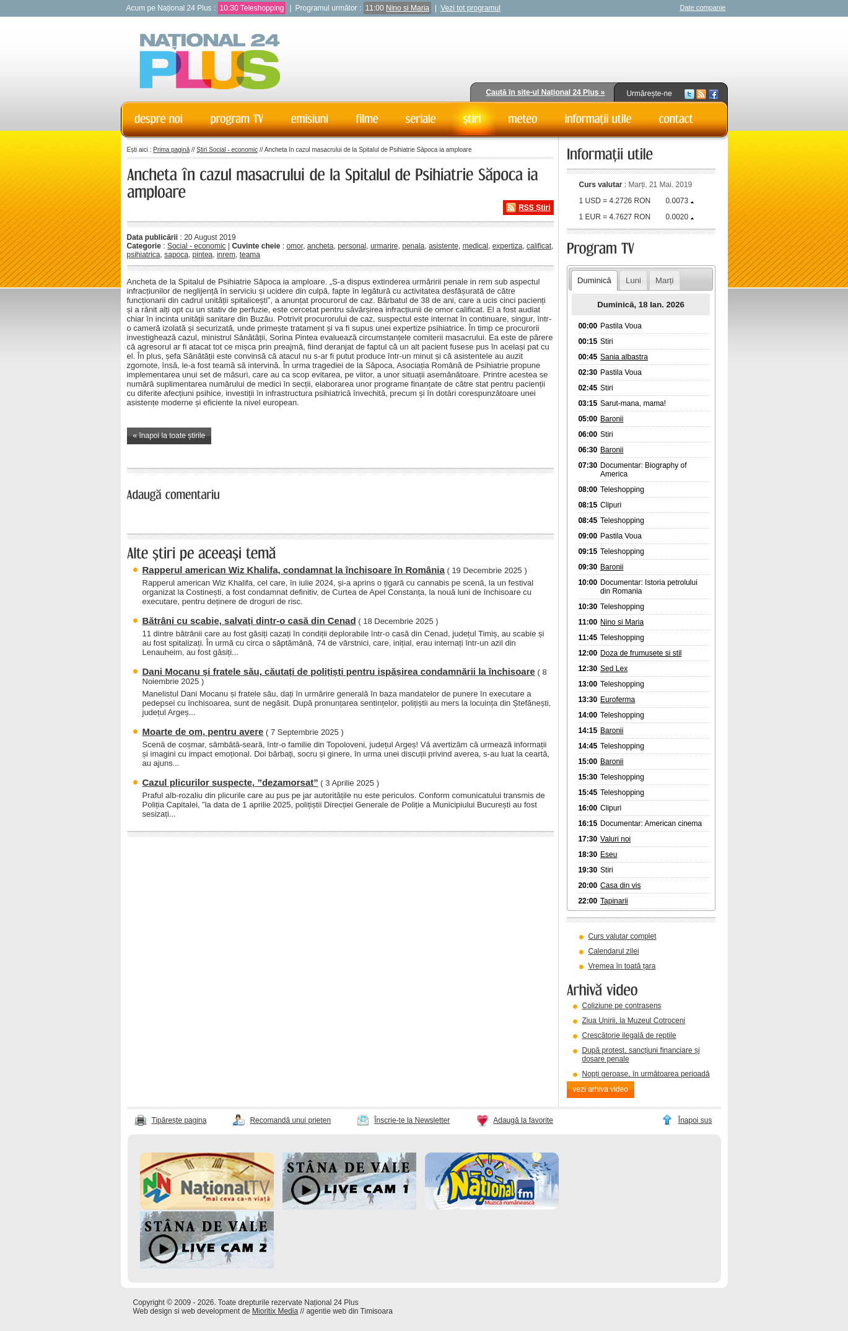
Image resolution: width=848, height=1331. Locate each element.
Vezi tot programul (470, 8)
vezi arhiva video (600, 1089)
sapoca (176, 254)
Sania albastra (624, 357)
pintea (203, 254)
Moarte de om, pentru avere (203, 731)
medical (475, 246)
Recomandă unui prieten (290, 1120)
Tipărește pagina (179, 1120)
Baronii (611, 419)
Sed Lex (613, 668)
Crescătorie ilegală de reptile (629, 1035)
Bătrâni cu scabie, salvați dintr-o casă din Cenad (249, 620)
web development (210, 1311)
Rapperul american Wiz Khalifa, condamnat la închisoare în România (293, 569)
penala (413, 246)
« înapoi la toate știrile (169, 435)
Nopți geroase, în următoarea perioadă (646, 1074)
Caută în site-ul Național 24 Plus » (545, 92)
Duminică (594, 280)
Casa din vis (620, 885)
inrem (226, 254)
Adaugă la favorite (523, 1120)
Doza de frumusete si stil (640, 653)
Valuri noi (615, 839)
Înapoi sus (695, 1120)
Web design (152, 1311)
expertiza (507, 246)
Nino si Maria (407, 8)
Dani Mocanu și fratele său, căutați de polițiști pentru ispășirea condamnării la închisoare (338, 671)
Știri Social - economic (227, 149)
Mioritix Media (275, 1311)
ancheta (320, 246)
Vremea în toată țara (622, 966)
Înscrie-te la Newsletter (412, 1120)
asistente (443, 246)
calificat (539, 246)
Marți (664, 280)
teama (250, 254)
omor (294, 246)
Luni (633, 280)
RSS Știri (534, 207)
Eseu (608, 854)
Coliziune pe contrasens (622, 1005)
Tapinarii (614, 901)
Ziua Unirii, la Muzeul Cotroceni (634, 1020)
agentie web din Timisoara (349, 1311)
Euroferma (617, 699)
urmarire (384, 246)
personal (352, 246)
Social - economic (196, 246)
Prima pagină (171, 149)
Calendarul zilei (613, 951)
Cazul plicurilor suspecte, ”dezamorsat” (230, 782)
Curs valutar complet (622, 936)
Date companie (703, 7)
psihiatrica (143, 254)
